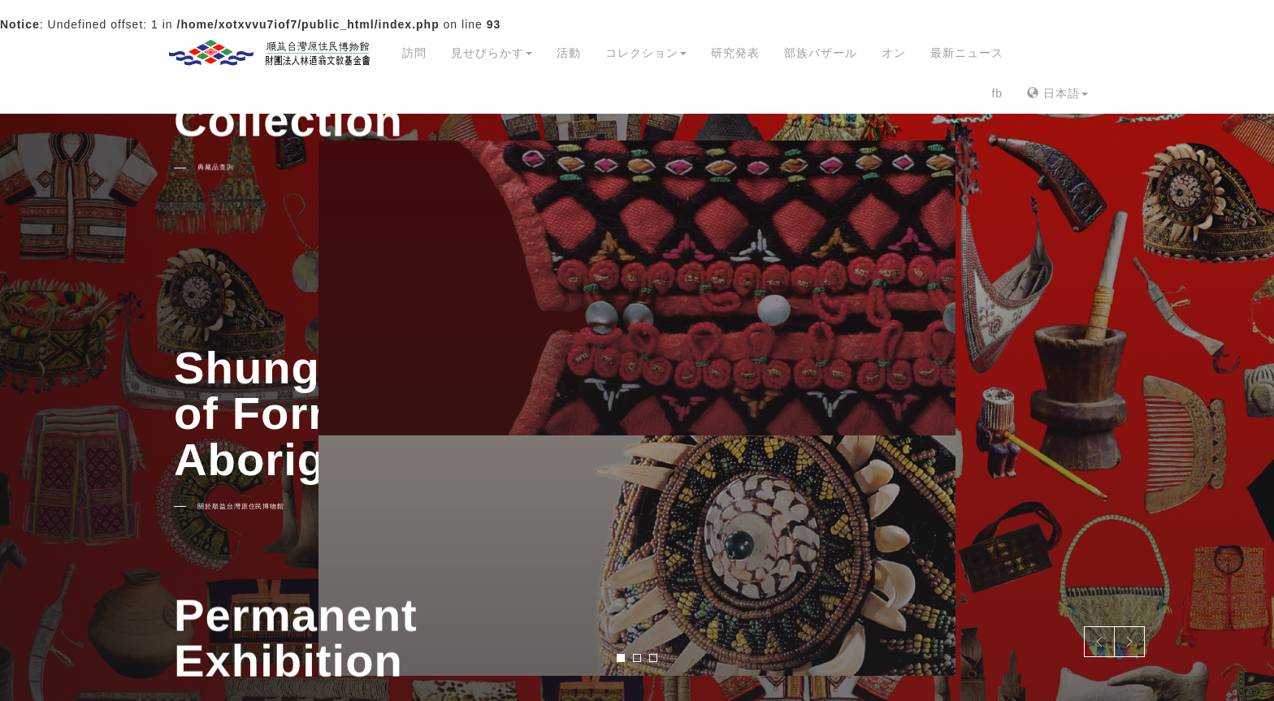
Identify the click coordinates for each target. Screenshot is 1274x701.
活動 (569, 52)
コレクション (646, 52)
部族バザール (820, 52)
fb (997, 93)
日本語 (1057, 93)
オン (894, 52)
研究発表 (735, 52)
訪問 (414, 52)
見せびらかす (491, 52)
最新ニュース (966, 52)
